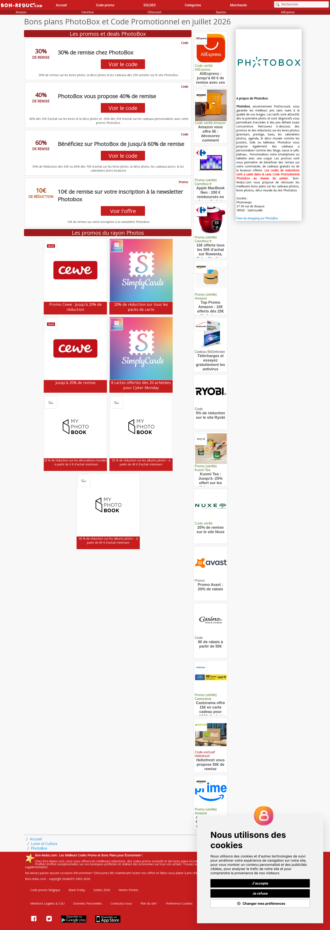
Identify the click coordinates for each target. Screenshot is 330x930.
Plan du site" (148, 903)
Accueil (61, 5)
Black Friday (77, 890)
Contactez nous (121, 903)
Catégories (193, 5)
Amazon (21, 12)
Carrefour (87, 12)
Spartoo (221, 12)
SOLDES (149, 5)
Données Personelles (87, 903)
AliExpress (288, 12)
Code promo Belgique (45, 890)
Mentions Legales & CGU (47, 903)
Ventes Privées (128, 890)
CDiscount (154, 12)
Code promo (105, 5)
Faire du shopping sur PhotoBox (257, 218)
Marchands (238, 5)
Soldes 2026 (101, 890)
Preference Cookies (179, 903)
